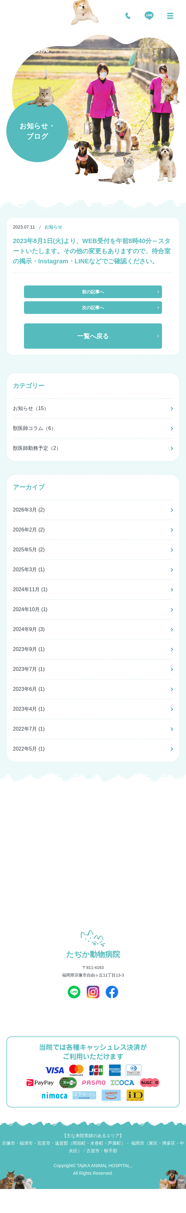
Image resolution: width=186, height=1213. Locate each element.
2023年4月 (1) (29, 709)
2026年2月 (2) (29, 529)
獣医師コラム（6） (34, 428)
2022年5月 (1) (29, 748)
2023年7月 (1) (29, 669)
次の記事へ (93, 307)
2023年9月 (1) (29, 649)
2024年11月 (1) (30, 589)
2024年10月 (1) (30, 609)
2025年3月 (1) (29, 569)
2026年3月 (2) (29, 509)
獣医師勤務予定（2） (37, 448)
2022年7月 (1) (29, 729)
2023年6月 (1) (29, 689)
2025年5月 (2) (29, 549)
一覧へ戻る (93, 336)
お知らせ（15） (31, 408)
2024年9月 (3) (29, 629)
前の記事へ (93, 291)
